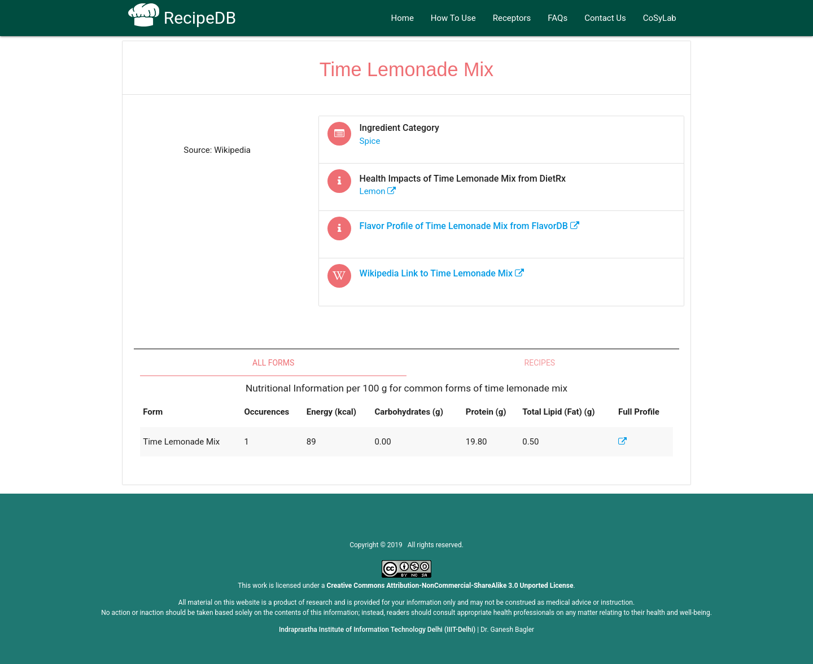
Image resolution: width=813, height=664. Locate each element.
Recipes (540, 362)
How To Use (453, 18)
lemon (378, 191)
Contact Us (605, 18)
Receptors (512, 18)
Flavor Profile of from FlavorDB (469, 226)
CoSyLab (659, 18)
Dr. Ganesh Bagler (507, 630)
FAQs (557, 18)
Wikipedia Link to (442, 273)
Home (402, 18)
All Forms (273, 362)
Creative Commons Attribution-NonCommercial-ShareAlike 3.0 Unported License (450, 586)
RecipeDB (182, 18)
